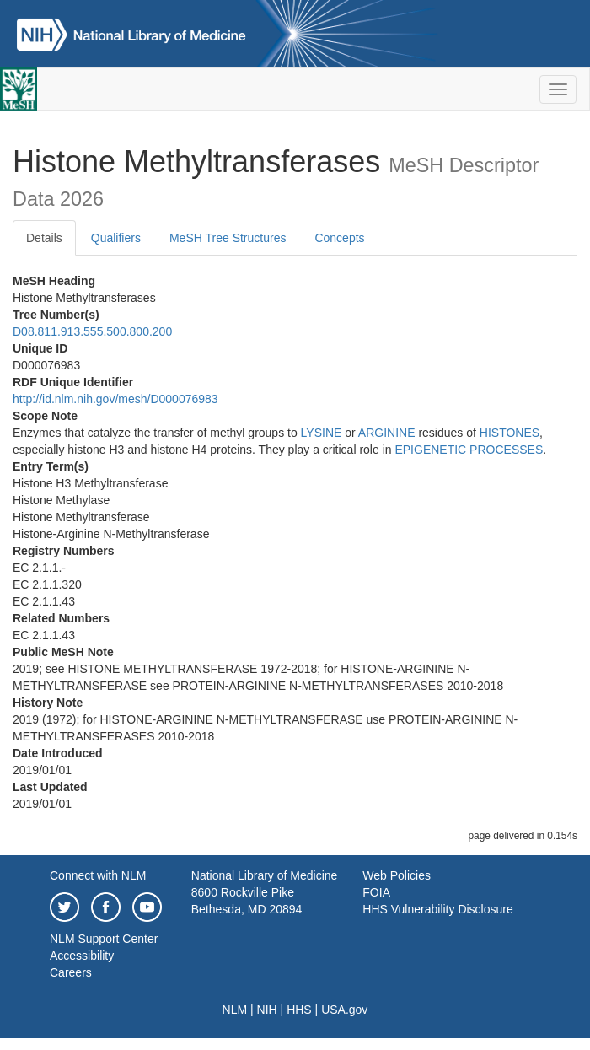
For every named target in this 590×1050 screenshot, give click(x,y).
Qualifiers (116, 238)
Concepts (339, 238)
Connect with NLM (98, 875)
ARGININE (387, 432)
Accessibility (82, 955)
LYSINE (321, 432)
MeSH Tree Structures (228, 238)
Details (44, 238)
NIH (267, 1009)
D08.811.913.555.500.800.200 (92, 331)
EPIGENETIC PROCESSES (468, 449)
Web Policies (396, 875)
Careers (71, 972)
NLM (235, 1009)
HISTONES (509, 432)
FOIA (376, 892)
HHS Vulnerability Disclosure (437, 909)
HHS (299, 1009)
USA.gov (344, 1009)
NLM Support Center (104, 938)
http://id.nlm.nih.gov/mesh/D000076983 (115, 399)
